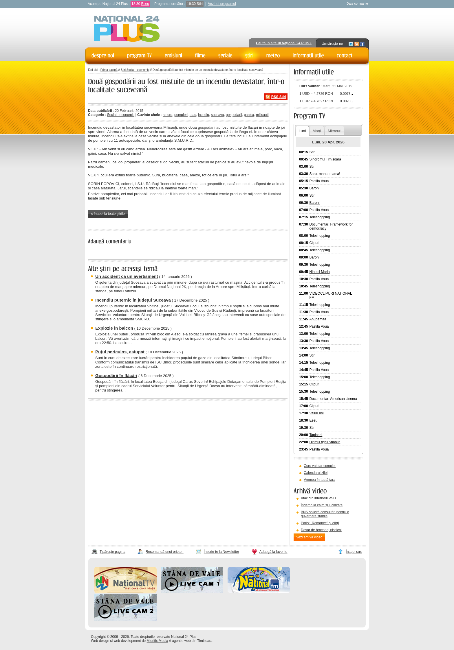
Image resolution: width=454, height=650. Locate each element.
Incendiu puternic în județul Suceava (133, 300)
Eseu (145, 4)
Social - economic (120, 115)
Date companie (357, 3)
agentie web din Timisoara (192, 641)
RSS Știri (278, 97)
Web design (100, 641)
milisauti (262, 115)
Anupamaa (318, 319)
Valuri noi (317, 413)
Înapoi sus (354, 552)
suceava (217, 115)
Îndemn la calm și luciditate (322, 505)
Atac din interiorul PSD (318, 498)
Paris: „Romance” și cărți (320, 523)
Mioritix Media (157, 641)
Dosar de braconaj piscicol (321, 530)
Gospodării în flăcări (116, 375)
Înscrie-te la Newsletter (221, 552)
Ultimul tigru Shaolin (325, 442)
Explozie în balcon (114, 328)
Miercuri (334, 131)
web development (127, 641)
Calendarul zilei (315, 473)
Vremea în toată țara (319, 480)
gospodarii (234, 115)
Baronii (315, 188)
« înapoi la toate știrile (108, 214)
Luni (302, 131)
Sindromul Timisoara (325, 159)
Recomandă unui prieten (165, 552)
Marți (317, 131)
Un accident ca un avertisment (126, 276)
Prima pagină (109, 69)
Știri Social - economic (135, 69)
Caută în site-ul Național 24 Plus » (284, 43)
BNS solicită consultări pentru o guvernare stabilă (325, 514)
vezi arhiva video (309, 537)
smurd (167, 115)
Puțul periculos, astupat (119, 351)
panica (249, 115)
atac (193, 115)
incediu (203, 115)
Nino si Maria (320, 272)
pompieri (181, 115)
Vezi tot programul (222, 4)
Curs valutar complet (320, 466)
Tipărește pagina (112, 552)
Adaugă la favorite (273, 552)
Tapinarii (316, 435)
